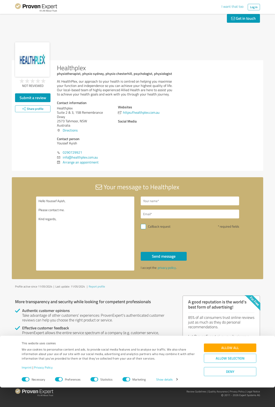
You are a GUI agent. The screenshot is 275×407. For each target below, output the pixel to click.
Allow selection (230, 377)
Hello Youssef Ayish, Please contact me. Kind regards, (85, 234)
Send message (164, 256)
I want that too (232, 6)
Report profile (97, 286)
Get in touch (243, 18)
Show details (164, 399)
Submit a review (33, 97)
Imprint (27, 387)
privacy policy (167, 267)
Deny (230, 391)
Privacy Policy (43, 387)
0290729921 (72, 152)
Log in (254, 7)
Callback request (159, 226)
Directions (70, 130)
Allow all (230, 367)
